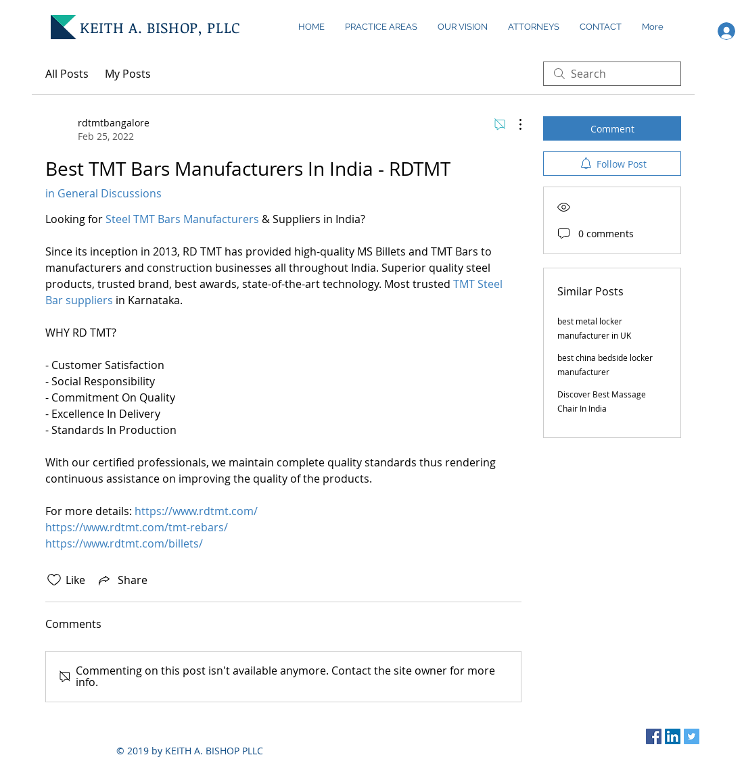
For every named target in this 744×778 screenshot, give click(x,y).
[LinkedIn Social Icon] (672, 736)
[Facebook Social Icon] (653, 736)
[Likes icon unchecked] (54, 580)
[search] (612, 74)
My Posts (128, 73)
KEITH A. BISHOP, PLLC (160, 27)
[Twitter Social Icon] (691, 736)
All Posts (67, 73)
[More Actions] (513, 124)
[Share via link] (121, 580)
